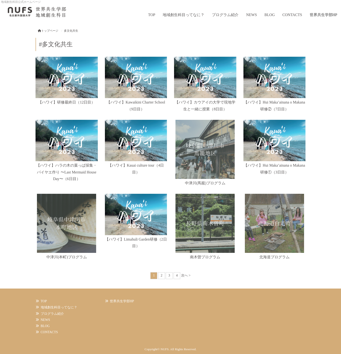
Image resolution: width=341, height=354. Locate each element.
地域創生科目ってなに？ (183, 15)
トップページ (48, 30)
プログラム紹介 (225, 15)
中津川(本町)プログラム (66, 257)
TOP (151, 15)
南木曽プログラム (205, 257)
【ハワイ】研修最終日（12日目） (66, 102)
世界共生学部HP (323, 15)
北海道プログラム (274, 257)
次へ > (186, 275)
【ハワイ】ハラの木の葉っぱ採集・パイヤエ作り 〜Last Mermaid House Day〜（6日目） (66, 172)
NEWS (251, 15)
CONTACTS (292, 15)
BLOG (270, 15)
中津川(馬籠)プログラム (205, 183)
